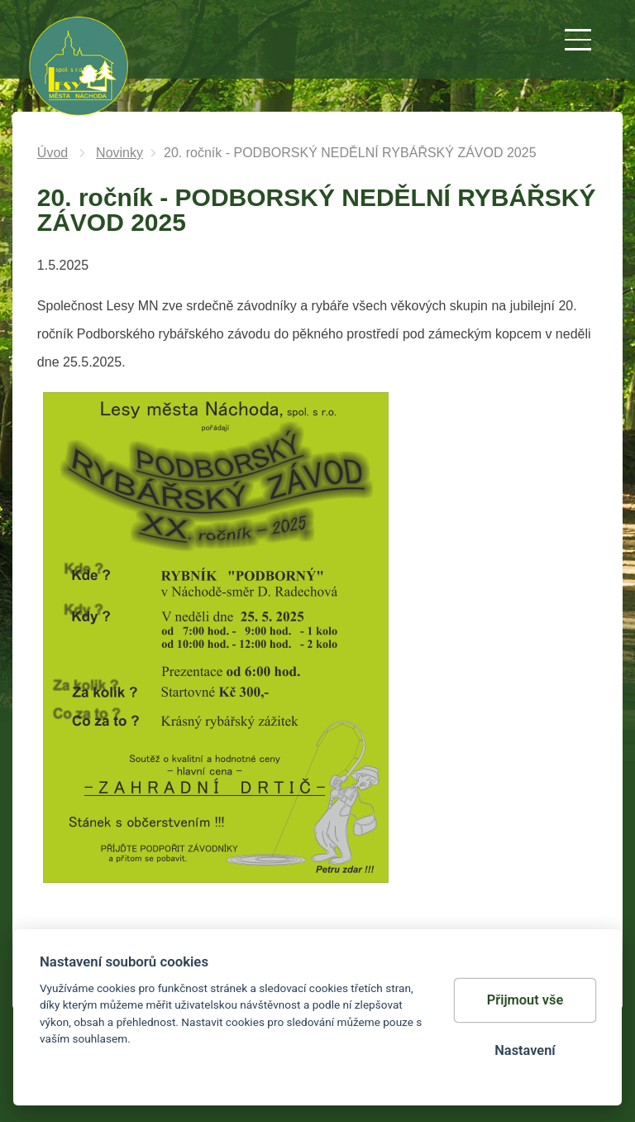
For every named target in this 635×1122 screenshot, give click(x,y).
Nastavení (524, 1050)
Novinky (119, 153)
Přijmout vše (525, 1000)
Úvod (52, 153)
